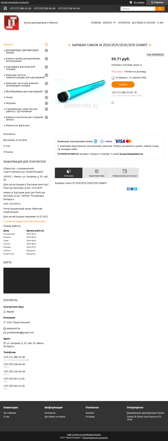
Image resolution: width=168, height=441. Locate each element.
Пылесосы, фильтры (17, 125)
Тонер (9, 97)
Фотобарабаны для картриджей (24, 91)
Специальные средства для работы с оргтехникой (21, 110)
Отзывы (8, 151)
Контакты (124, 22)
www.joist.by (13, 328)
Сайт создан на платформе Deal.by (84, 434)
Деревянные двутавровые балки (145, 412)
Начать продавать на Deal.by (15, 2)
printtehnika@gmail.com (20, 332)
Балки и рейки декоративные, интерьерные (23, 59)
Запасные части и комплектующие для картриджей (25, 76)
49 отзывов (139, 2)
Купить (123, 84)
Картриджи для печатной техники (20, 68)
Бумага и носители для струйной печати (24, 118)
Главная (96, 22)
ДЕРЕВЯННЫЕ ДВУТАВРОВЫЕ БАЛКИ (22, 51)
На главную (9, 412)
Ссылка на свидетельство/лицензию (24, 221)
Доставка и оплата (143, 22)
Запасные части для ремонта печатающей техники (22, 84)
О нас (160, 22)
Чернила (11, 103)
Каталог (107, 22)
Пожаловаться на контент (95, 438)
